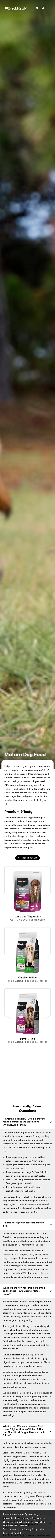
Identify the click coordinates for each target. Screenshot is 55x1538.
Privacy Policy (30, 1529)
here (45, 1277)
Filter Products (27, 858)
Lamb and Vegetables (28, 916)
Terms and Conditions (13, 1533)
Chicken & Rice (27, 977)
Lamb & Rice (27, 1039)
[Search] (43, 8)
